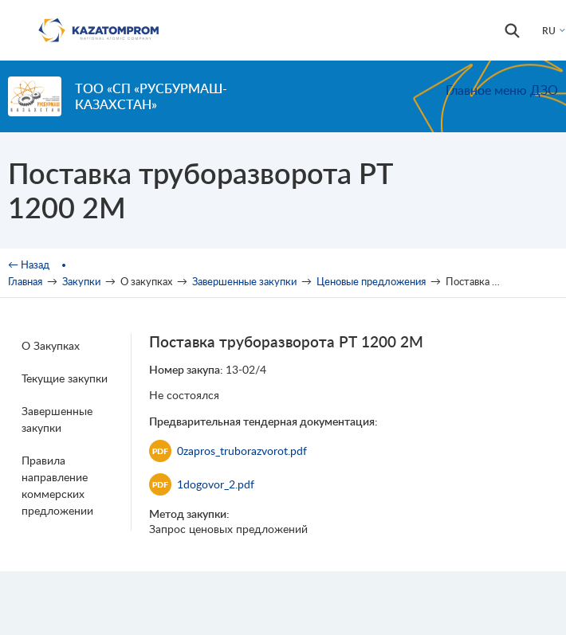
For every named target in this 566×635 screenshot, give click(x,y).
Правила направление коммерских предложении (57, 485)
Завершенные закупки (244, 281)
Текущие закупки (65, 378)
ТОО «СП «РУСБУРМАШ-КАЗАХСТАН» (151, 96)
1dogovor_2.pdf (201, 484)
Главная (25, 281)
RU (549, 31)
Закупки (81, 281)
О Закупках (51, 345)
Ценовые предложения (371, 281)
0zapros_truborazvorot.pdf (228, 451)
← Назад (28, 264)
